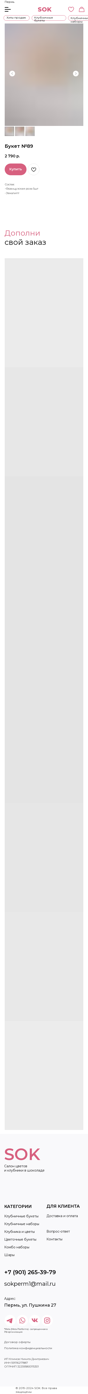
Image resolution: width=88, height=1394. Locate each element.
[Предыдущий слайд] (12, 73)
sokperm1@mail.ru (30, 1283)
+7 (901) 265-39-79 (30, 1272)
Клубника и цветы (19, 1232)
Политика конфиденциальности (28, 1348)
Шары (9, 1255)
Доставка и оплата (62, 1216)
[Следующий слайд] (76, 73)
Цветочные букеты (20, 1239)
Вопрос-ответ (58, 1231)
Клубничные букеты (43, 19)
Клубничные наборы (21, 1224)
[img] (47, 1320)
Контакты (54, 1239)
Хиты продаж (16, 17)
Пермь (9, 2)
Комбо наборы (16, 1247)
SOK (45, 9)
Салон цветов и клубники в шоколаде (24, 1168)
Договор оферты (17, 1342)
